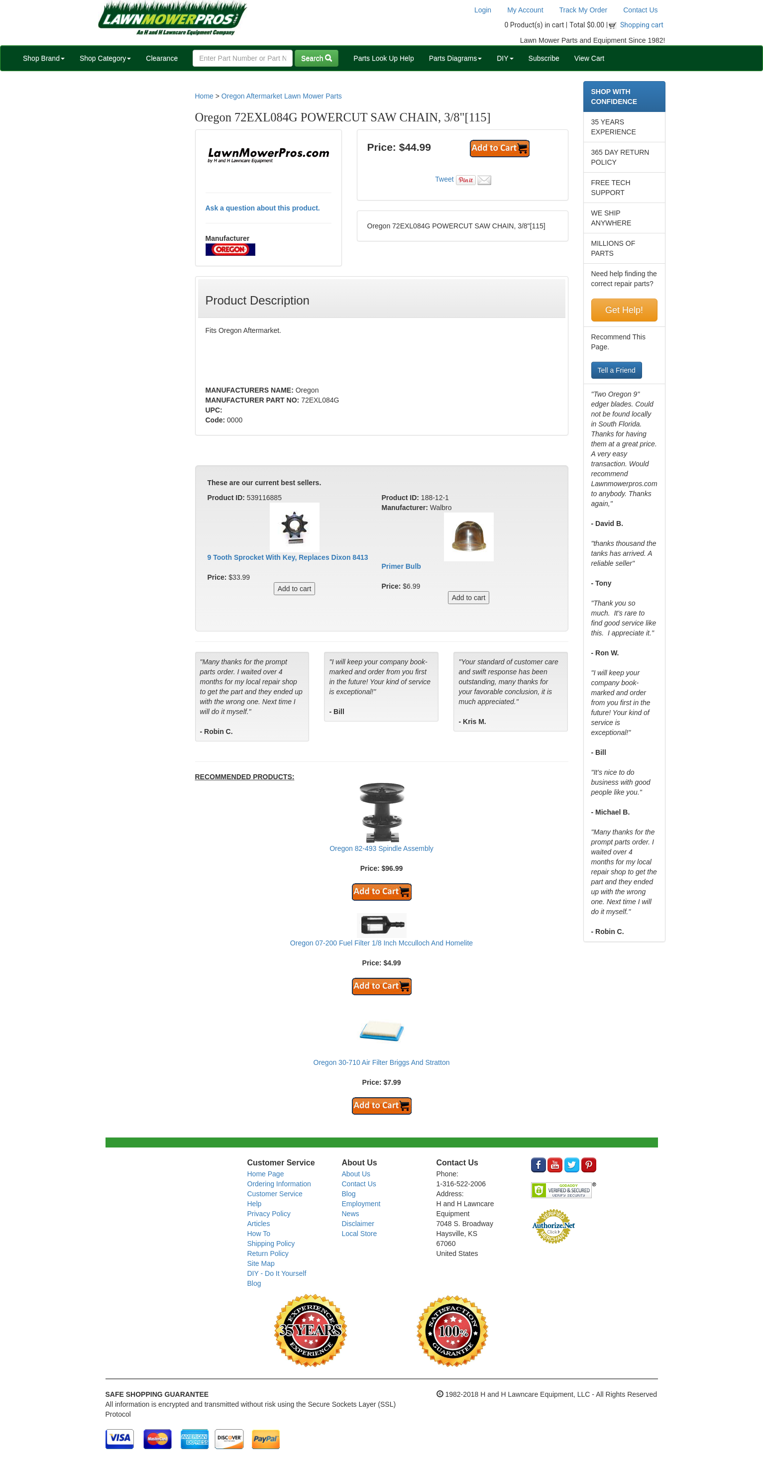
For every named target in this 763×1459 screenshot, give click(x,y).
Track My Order (583, 10)
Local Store (359, 1234)
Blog (254, 1283)
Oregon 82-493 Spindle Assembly (381, 848)
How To (258, 1234)
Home (204, 96)
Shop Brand (44, 58)
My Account (525, 10)
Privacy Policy (269, 1214)
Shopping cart (641, 25)
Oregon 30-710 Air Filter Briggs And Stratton (382, 1062)
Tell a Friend (617, 370)
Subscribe (544, 58)
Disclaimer (358, 1224)
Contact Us (640, 10)
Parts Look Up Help (383, 58)
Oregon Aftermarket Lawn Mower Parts (281, 96)
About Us (356, 1174)
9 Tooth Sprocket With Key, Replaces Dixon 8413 (288, 557)
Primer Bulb (401, 566)
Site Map (261, 1263)
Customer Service (275, 1194)
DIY (505, 58)
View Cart (589, 58)
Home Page (265, 1174)
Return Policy (268, 1253)
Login (482, 10)
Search (316, 58)
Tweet (444, 179)
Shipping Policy (271, 1244)
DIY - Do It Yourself (277, 1273)
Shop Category (105, 58)
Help (254, 1204)
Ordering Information (279, 1184)
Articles (258, 1224)
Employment (361, 1204)
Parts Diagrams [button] (455, 58)
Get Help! (624, 310)
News (350, 1214)
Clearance (162, 58)
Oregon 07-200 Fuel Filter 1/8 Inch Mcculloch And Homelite (381, 943)
